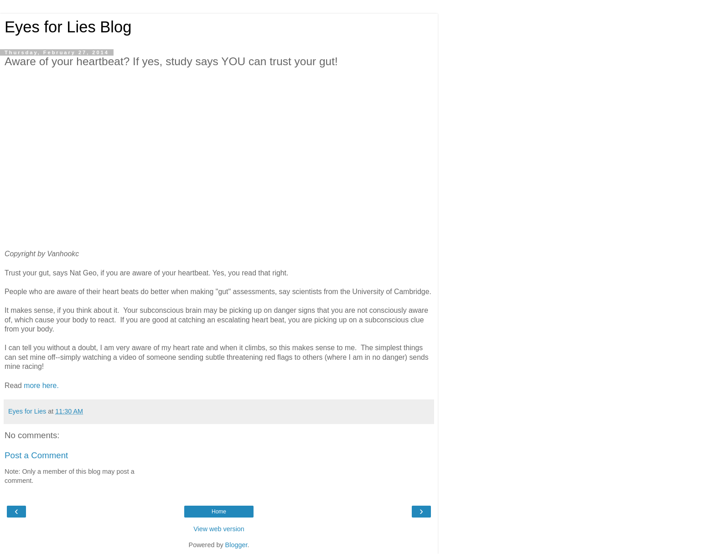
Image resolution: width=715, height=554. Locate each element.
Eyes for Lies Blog (68, 27)
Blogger (236, 545)
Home (219, 511)
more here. (41, 385)
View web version (218, 529)
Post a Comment (36, 455)
